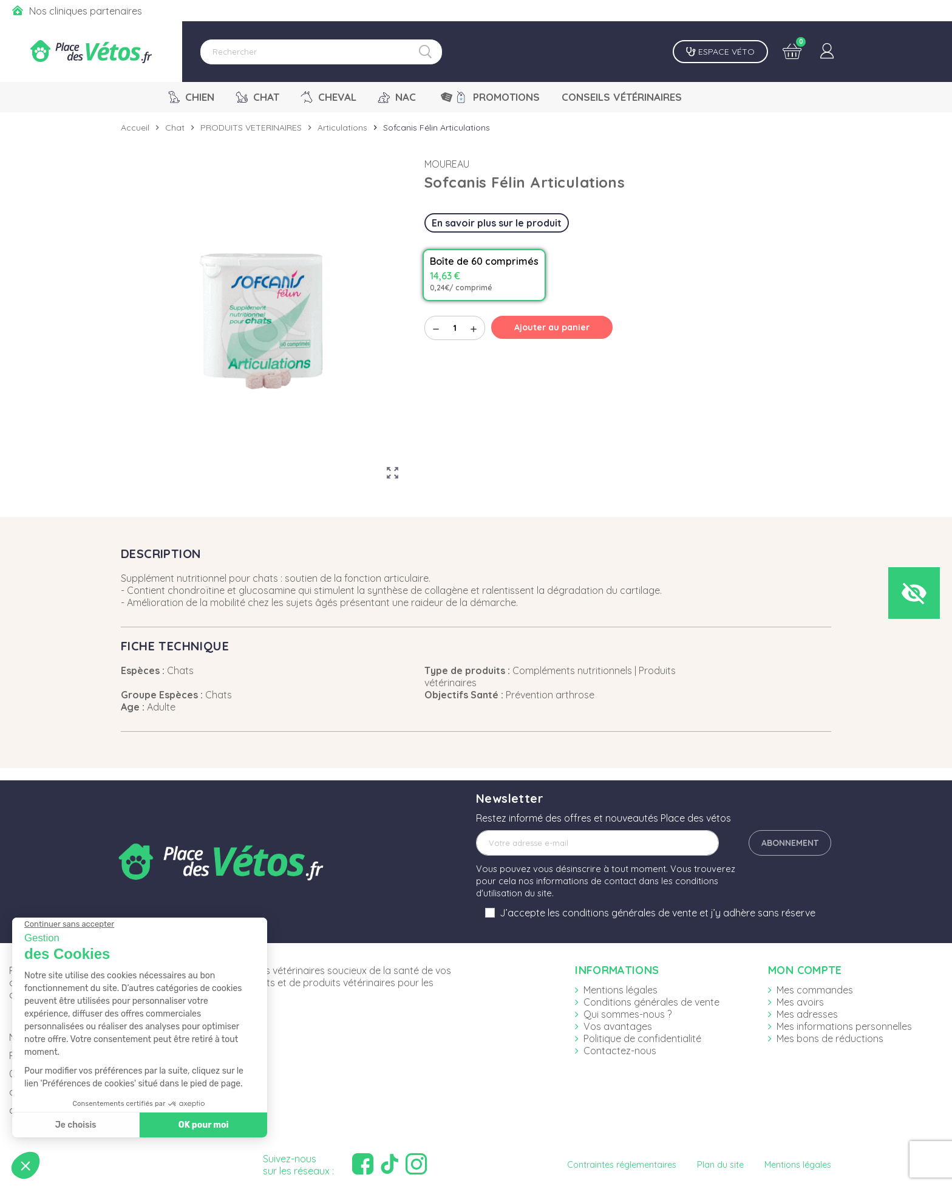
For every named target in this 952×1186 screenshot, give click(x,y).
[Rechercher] (321, 52)
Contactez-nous (619, 1051)
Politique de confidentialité (642, 1038)
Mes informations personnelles (844, 1026)
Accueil (135, 127)
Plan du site (720, 1164)
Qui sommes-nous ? (627, 1014)
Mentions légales (620, 990)
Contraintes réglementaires (621, 1164)
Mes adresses (807, 1014)
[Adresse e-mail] (597, 843)
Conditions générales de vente (651, 1002)
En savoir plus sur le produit (497, 223)
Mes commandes (815, 990)
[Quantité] (454, 327)
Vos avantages (617, 1026)
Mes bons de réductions (830, 1038)
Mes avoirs (800, 1002)
